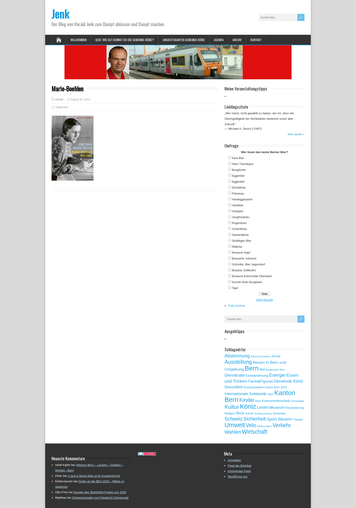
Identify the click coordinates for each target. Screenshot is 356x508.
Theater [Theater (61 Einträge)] (298, 419)
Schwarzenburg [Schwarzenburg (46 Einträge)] (263, 413)
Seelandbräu (240, 235)
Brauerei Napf (241, 252)
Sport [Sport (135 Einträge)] (272, 419)
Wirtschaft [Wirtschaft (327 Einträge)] (254, 431)
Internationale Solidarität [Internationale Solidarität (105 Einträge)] (245, 394)
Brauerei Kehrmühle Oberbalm (252, 276)
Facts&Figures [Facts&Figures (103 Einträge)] (260, 381)
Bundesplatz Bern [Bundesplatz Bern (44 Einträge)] (275, 369)
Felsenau (238, 193)
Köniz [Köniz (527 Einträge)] (248, 406)
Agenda (219, 39)
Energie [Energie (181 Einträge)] (277, 375)
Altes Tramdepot (242, 164)
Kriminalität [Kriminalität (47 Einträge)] (297, 401)
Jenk (60, 14)
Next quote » (296, 134)
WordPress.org (237, 476)
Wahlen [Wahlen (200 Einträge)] (233, 432)
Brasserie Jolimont (244, 258)
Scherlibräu (239, 229)
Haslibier (238, 205)
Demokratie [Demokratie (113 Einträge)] (235, 375)
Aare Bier (238, 158)
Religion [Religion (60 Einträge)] (230, 413)
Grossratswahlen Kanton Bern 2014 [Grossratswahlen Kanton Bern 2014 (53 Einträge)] (265, 387)
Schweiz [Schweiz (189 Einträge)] (233, 419)
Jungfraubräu (241, 217)
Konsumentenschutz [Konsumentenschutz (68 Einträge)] (276, 401)
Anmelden (234, 460)
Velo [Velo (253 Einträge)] (251, 425)
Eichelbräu (239, 187)
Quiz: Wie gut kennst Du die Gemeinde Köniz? (124, 39)
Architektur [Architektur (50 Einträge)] (264, 356)
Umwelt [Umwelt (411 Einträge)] (235, 425)
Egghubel (238, 181)
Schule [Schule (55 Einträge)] (249, 413)
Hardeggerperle (242, 199)
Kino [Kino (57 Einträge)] (258, 401)
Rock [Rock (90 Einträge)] (240, 413)
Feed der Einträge (239, 465)
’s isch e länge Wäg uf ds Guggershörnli (94, 476)
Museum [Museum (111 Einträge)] (277, 407)
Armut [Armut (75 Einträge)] (276, 356)
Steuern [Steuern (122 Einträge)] (285, 419)
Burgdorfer (239, 170)
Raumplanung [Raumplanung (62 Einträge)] (294, 407)
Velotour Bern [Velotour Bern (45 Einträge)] (264, 426)
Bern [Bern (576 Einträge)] (252, 368)
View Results (264, 299)
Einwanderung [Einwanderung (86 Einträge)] (257, 375)
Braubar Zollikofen (244, 270)
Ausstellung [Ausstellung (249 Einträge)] (238, 362)
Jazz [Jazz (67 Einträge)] (270, 394)
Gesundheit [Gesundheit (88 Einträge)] (234, 387)
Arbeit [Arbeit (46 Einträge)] (254, 356)
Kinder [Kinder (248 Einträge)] (247, 400)
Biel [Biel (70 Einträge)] (262, 369)
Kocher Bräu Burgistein (247, 282)
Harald (59, 99)
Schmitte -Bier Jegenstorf (248, 264)
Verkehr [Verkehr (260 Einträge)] (281, 425)
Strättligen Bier (241, 240)
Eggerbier (238, 175)
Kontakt (256, 39)
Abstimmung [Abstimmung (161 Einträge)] (237, 355)
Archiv (237, 39)
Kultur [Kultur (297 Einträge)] (232, 407)
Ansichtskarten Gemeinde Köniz (184, 39)
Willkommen (78, 39)
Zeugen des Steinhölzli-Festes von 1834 (100, 492)
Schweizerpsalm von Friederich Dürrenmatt (100, 497)
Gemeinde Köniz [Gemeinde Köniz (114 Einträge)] (288, 381)
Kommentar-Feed (239, 471)
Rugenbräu (239, 223)
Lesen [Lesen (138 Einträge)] (263, 407)
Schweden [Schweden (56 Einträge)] (279, 413)
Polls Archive (236, 305)
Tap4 (235, 288)
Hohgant (237, 211)
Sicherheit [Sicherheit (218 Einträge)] (254, 419)
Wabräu (237, 246)
